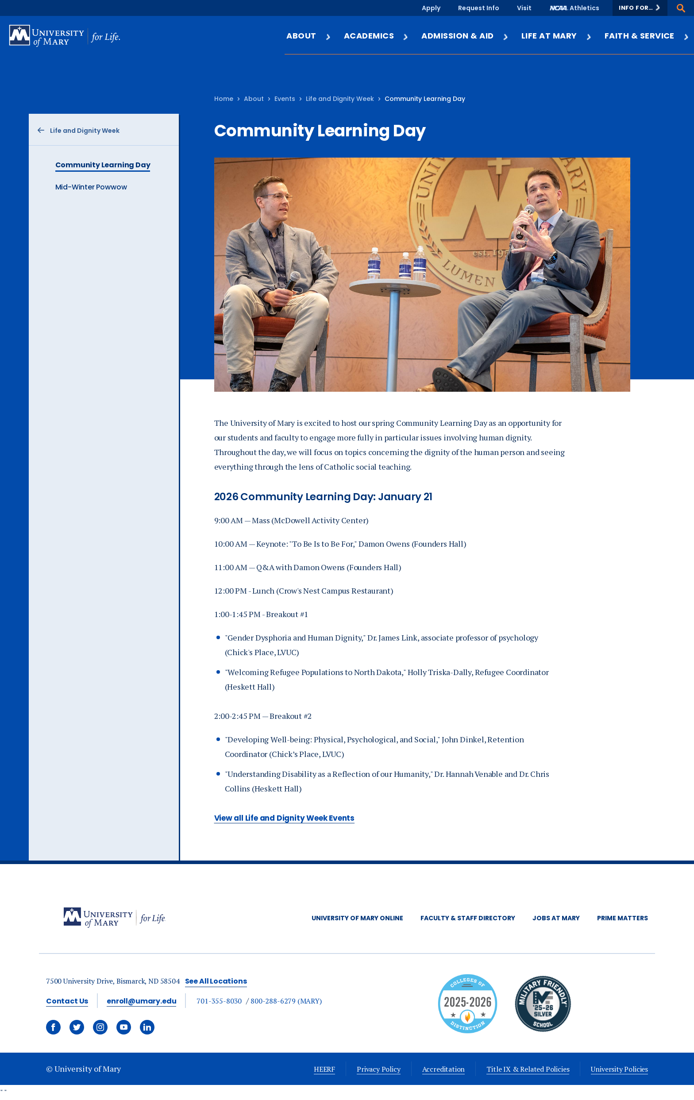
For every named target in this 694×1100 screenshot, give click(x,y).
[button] (640, 8)
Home (223, 98)
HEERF (324, 1069)
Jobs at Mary (556, 918)
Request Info (478, 8)
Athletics (584, 8)
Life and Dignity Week (340, 98)
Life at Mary (556, 35)
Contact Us (67, 1001)
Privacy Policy (378, 1069)
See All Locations (216, 981)
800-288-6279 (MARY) (286, 1001)
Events (284, 98)
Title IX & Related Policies (527, 1069)
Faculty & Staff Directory (467, 918)
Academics (376, 35)
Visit (524, 8)
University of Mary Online (357, 918)
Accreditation (443, 1069)
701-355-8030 (219, 1001)
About (308, 35)
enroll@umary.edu (141, 1001)
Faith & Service (647, 35)
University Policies (619, 1069)
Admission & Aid (465, 35)
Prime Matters (622, 918)
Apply (431, 8)
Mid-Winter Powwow (91, 187)
